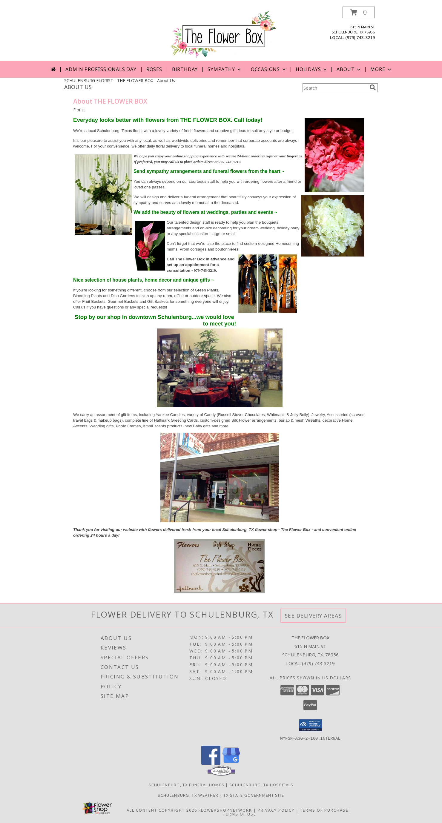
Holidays (312, 69)
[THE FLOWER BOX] (223, 33)
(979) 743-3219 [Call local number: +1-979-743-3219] (360, 37)
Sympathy (225, 69)
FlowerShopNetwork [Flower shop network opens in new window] (225, 810)
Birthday (185, 69)
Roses (154, 69)
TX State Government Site (253, 795)
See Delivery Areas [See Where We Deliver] (313, 615)
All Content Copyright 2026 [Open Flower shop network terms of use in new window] (162, 810)
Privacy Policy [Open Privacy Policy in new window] (276, 810)
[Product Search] (335, 88)
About (349, 69)
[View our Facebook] (210, 763)
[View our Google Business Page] (231, 763)
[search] (372, 87)
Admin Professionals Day (100, 69)
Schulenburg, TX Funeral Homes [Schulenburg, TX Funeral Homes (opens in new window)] (186, 784)
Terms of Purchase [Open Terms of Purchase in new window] (324, 810)
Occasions (269, 69)
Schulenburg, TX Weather (188, 795)
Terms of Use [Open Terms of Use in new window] (239, 813)
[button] (359, 12)
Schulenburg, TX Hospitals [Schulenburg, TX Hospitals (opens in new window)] (261, 784)
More (381, 69)
